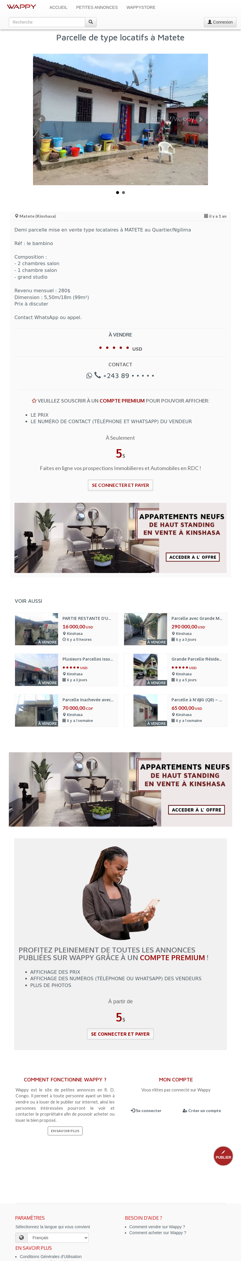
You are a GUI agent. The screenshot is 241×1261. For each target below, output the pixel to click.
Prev (40, 119)
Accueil (58, 7)
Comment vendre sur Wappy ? (157, 1226)
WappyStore (141, 7)
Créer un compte (202, 1110)
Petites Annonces (97, 7)
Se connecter (146, 1110)
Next (200, 119)
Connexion (220, 22)
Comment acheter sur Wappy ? (157, 1232)
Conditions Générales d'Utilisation (51, 1256)
